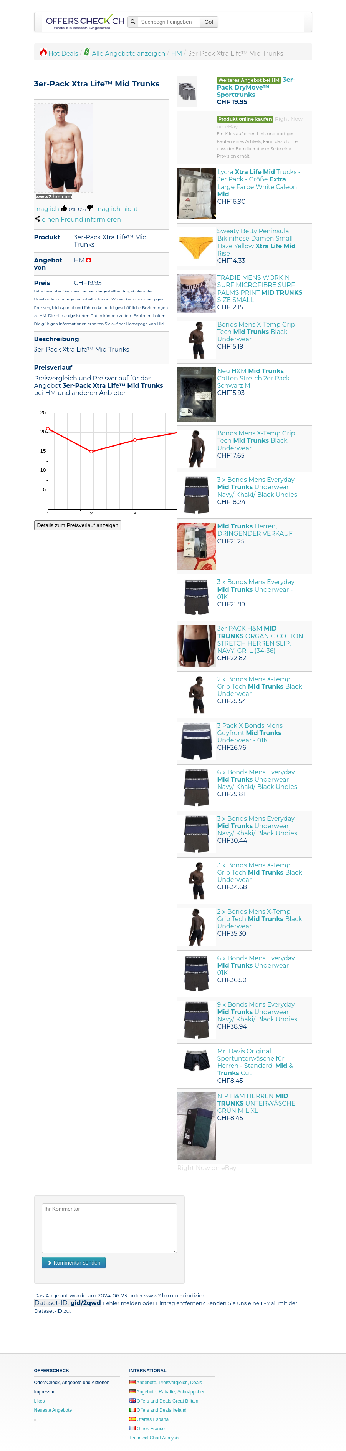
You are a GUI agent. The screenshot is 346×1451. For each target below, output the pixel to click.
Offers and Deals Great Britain (164, 1401)
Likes (39, 1401)
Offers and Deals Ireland (158, 1410)
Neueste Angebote (53, 1410)
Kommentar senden (74, 1263)
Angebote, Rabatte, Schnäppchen (167, 1392)
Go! (209, 22)
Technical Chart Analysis (154, 1438)
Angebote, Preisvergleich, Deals (165, 1382)
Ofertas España (149, 1419)
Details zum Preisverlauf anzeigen (78, 525)
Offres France (147, 1428)
